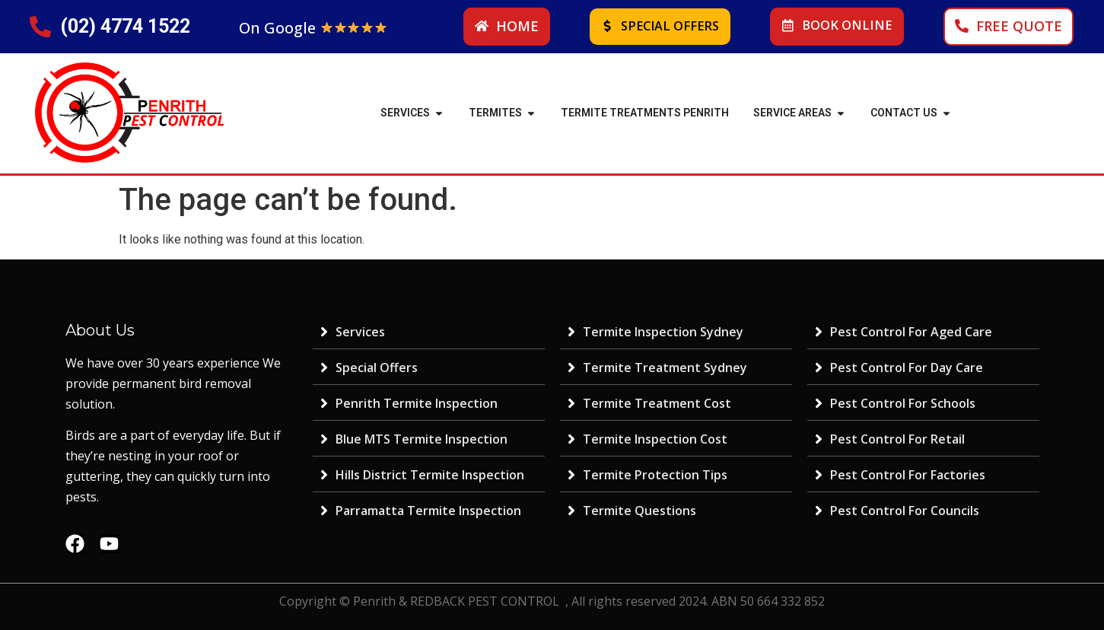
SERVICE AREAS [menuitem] (792, 113)
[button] (439, 113)
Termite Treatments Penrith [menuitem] (645, 113)
